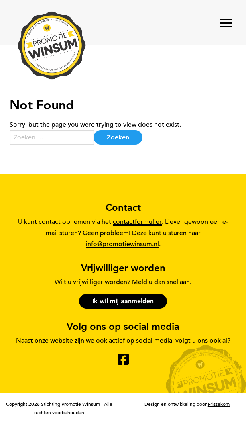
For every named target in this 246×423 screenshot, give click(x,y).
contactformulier (137, 222)
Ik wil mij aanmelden (123, 301)
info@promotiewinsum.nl (122, 244)
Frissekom (219, 404)
